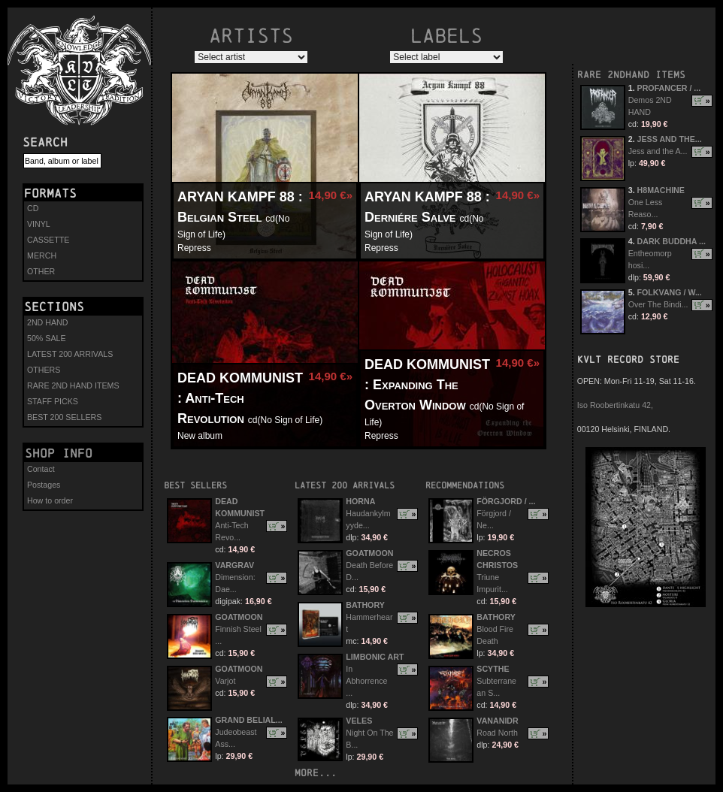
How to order (50, 500)
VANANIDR (497, 720)
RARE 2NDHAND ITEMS (631, 74)
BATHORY (365, 604)
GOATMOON (238, 616)
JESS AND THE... (669, 139)
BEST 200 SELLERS (64, 417)
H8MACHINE (661, 190)
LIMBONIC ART (375, 656)
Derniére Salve (410, 217)
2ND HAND (47, 322)
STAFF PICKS (52, 401)
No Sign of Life (290, 420)
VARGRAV (234, 565)
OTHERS (43, 369)
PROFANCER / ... (669, 87)
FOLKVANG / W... (669, 292)
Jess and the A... (658, 151)
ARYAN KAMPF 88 (236, 196)
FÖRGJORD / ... (505, 501)
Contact (41, 468)
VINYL (38, 223)
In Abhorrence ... (366, 680)
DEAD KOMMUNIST (240, 377)
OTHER (41, 271)
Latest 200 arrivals (345, 485)
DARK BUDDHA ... (671, 241)
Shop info (58, 453)
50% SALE (46, 338)
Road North (497, 732)
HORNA (360, 501)
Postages (43, 484)
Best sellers (195, 485)
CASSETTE (48, 239)
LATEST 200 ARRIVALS (70, 353)
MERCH (41, 255)
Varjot (225, 680)
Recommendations (464, 485)
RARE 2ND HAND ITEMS (73, 385)
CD (32, 208)
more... (316, 772)
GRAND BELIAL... (248, 719)
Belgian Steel (219, 217)
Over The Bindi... (658, 304)
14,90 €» (330, 195)
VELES (359, 720)
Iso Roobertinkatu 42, (615, 405)
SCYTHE (492, 668)
